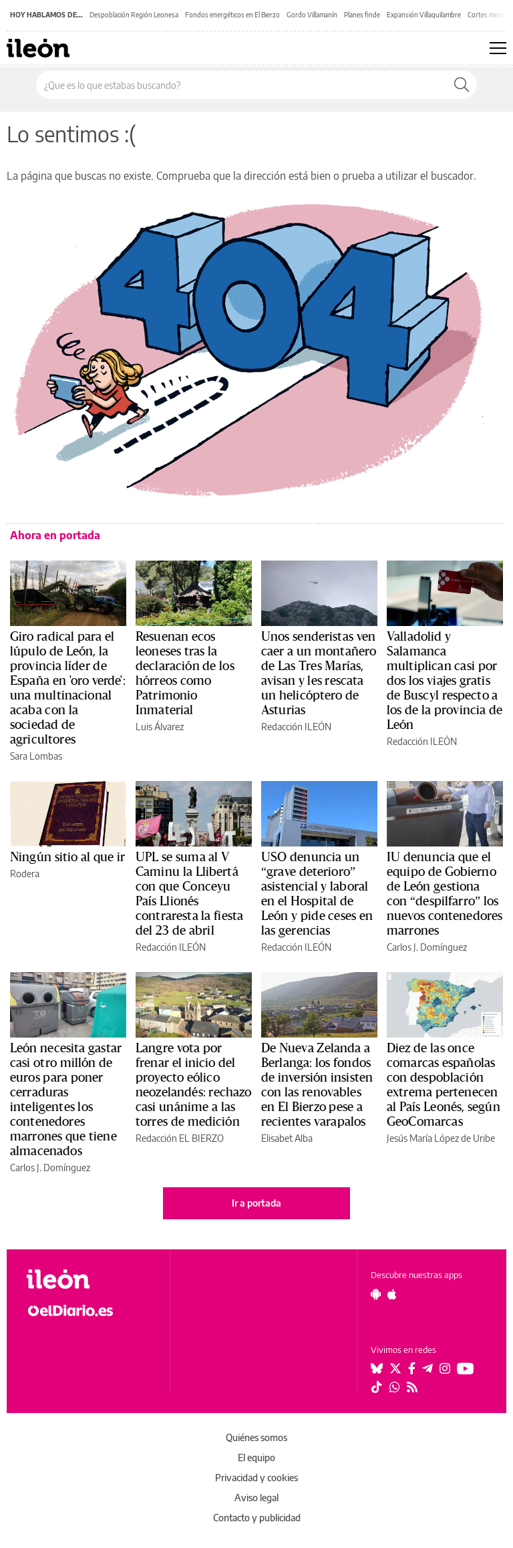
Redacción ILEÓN (296, 726)
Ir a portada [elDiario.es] (256, 1203)
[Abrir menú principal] (498, 48)
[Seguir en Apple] (392, 1294)
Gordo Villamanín (312, 15)
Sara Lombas (36, 756)
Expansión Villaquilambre (424, 15)
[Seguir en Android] (376, 1294)
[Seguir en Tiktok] (377, 1387)
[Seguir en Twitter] (395, 1368)
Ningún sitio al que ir (67, 857)
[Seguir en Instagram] (445, 1368)
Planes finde (362, 15)
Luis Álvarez (160, 726)
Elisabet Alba (287, 1138)
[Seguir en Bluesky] (377, 1368)
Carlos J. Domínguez (427, 947)
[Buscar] (461, 85)
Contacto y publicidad (257, 1517)
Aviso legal (256, 1497)
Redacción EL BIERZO (180, 1138)
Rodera (24, 873)
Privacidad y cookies (256, 1477)
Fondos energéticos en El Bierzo (232, 15)
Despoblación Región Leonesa (134, 15)
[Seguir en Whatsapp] (394, 1387)
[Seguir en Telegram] (427, 1368)
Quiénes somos (256, 1437)
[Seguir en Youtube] (465, 1368)
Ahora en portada (55, 535)
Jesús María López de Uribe (441, 1138)
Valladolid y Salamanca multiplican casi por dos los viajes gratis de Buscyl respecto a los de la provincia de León (444, 681)
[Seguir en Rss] (412, 1387)
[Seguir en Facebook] (411, 1368)
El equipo (256, 1457)
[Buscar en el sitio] (241, 85)
